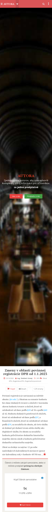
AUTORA (9, 4)
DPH (38, 378)
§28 (29, 410)
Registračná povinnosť (33, 381)
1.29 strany (38, 389)
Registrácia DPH (18, 381)
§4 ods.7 (14, 399)
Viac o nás (16, 196)
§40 (45, 410)
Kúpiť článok (25, 505)
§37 (37, 417)
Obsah (22, 389)
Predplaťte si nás (33, 196)
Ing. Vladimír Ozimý (24, 378)
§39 (9, 424)
